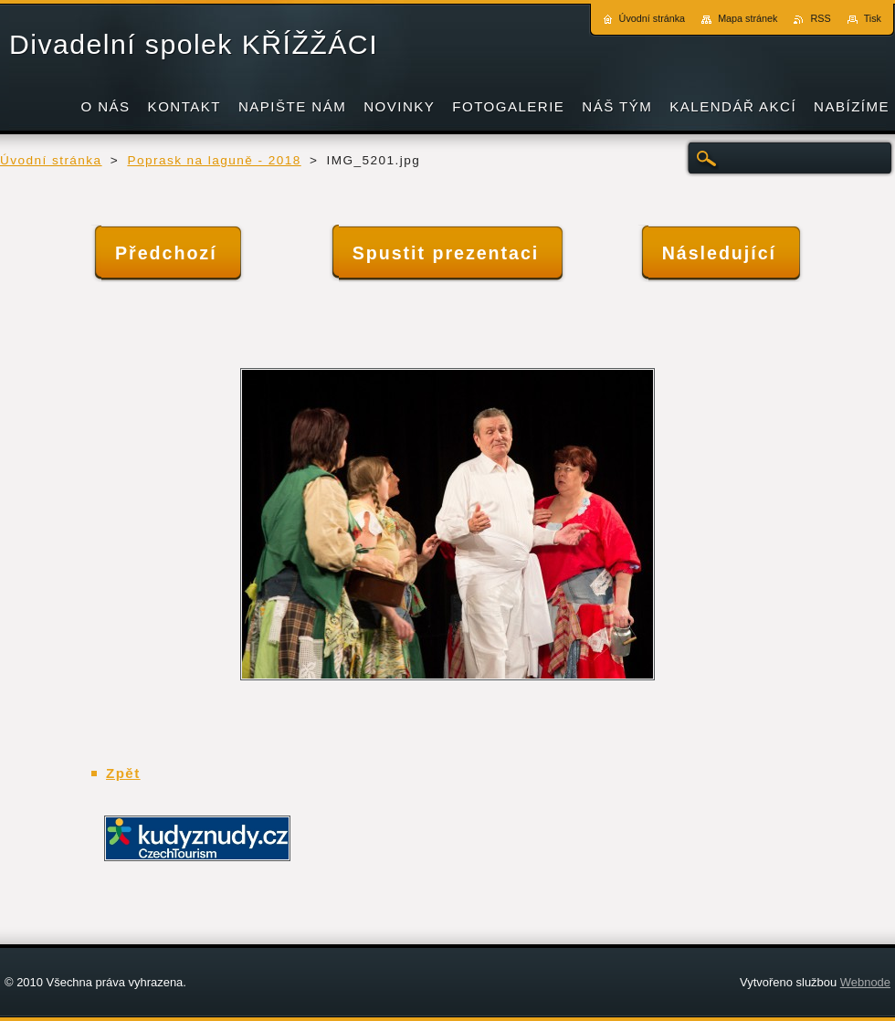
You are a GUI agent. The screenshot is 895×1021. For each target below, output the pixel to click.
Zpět (123, 773)
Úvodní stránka (51, 160)
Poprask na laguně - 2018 (213, 160)
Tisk (872, 18)
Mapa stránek (747, 18)
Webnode (865, 982)
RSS (820, 18)
